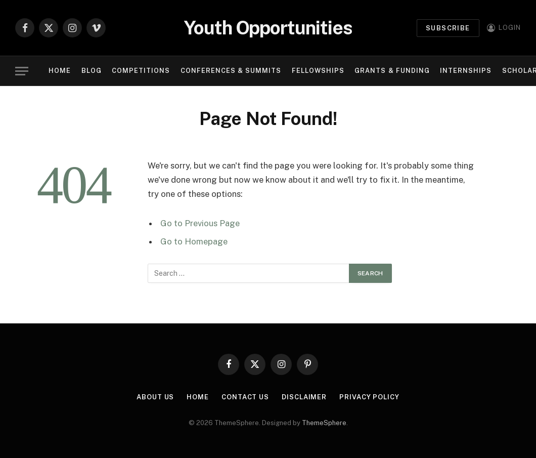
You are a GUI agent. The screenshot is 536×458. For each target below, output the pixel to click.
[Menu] (21, 71)
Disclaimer (304, 397)
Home (60, 70)
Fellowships (318, 70)
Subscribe (448, 28)
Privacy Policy (369, 397)
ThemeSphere (324, 423)
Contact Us (245, 397)
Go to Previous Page (200, 223)
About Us (155, 397)
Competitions (141, 70)
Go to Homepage (194, 241)
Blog (91, 70)
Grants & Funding (391, 70)
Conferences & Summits (231, 70)
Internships (466, 70)
